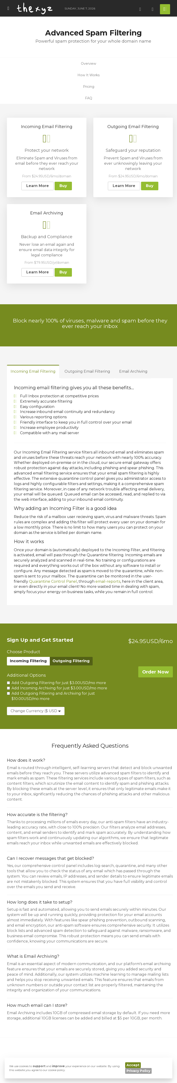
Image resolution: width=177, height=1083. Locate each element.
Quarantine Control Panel (53, 581)
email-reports (107, 581)
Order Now (155, 672)
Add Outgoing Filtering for (56, 683)
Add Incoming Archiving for (57, 688)
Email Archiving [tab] (133, 371)
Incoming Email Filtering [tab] (33, 371)
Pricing (88, 87)
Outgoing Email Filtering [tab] (87, 371)
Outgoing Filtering (71, 661)
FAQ (88, 98)
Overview (88, 63)
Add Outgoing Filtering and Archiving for (51, 696)
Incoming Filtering (28, 661)
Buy (63, 186)
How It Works (88, 75)
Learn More (37, 186)
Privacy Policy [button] (138, 1071)
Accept (133, 1065)
